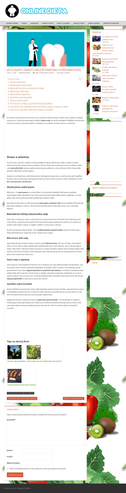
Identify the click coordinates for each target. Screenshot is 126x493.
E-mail (10, 457)
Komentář (11, 420)
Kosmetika (34, 23)
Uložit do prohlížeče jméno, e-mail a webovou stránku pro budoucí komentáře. (37, 469)
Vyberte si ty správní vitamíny (73, 398)
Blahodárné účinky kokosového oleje (27, 88)
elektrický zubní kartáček (15, 393)
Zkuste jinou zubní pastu (21, 85)
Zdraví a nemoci (94, 23)
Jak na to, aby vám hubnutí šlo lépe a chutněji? (32, 109)
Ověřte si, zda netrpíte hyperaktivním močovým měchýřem (110, 109)
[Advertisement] (45, 140)
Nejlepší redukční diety (110, 98)
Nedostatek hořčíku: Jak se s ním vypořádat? (22, 398)
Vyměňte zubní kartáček (21, 97)
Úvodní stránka (12, 23)
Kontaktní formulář (111, 23)
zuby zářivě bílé (29, 393)
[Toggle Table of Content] (79, 79)
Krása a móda (39, 73)
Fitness (24, 23)
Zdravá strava (78, 23)
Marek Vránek (25, 73)
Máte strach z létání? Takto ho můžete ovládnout (109, 78)
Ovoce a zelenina (63, 23)
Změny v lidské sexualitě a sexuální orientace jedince (109, 89)
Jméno (10, 450)
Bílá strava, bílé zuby (19, 91)
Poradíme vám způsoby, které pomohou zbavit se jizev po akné (39, 106)
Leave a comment (64, 73)
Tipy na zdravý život (19, 100)
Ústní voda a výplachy (20, 94)
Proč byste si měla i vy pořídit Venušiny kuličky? (31, 103)
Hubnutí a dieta (47, 23)
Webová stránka (13, 463)
